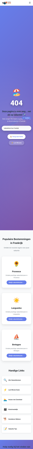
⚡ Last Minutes (16, 143)
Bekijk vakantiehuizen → (16, 282)
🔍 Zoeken (26, 118)
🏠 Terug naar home (16, 136)
